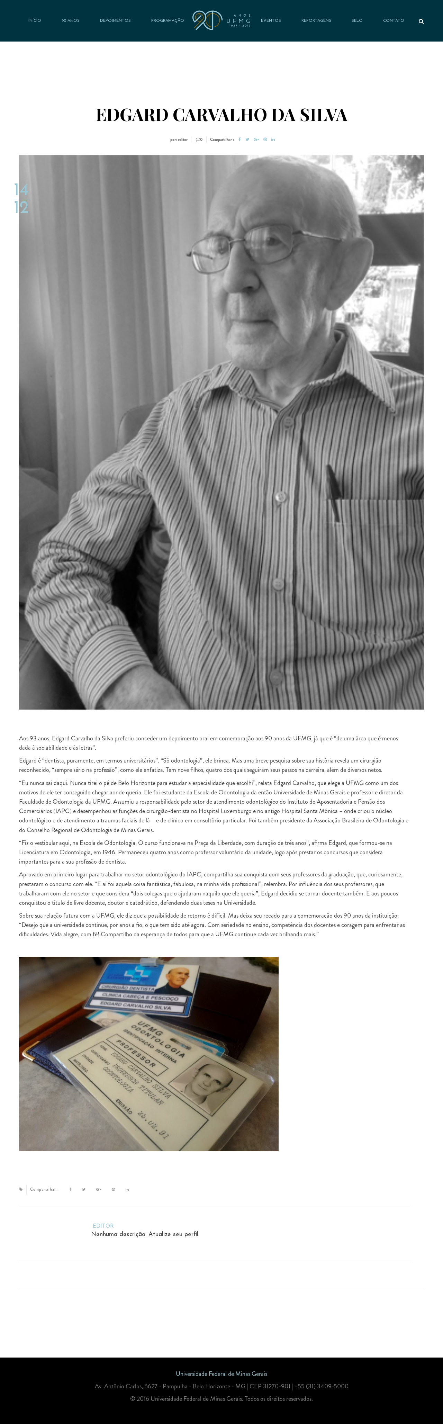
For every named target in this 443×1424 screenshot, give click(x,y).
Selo (357, 21)
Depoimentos (115, 21)
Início (34, 21)
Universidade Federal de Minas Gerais (221, 1373)
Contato (393, 21)
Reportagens (316, 21)
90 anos (71, 21)
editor (103, 1226)
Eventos (271, 21)
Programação (167, 21)
